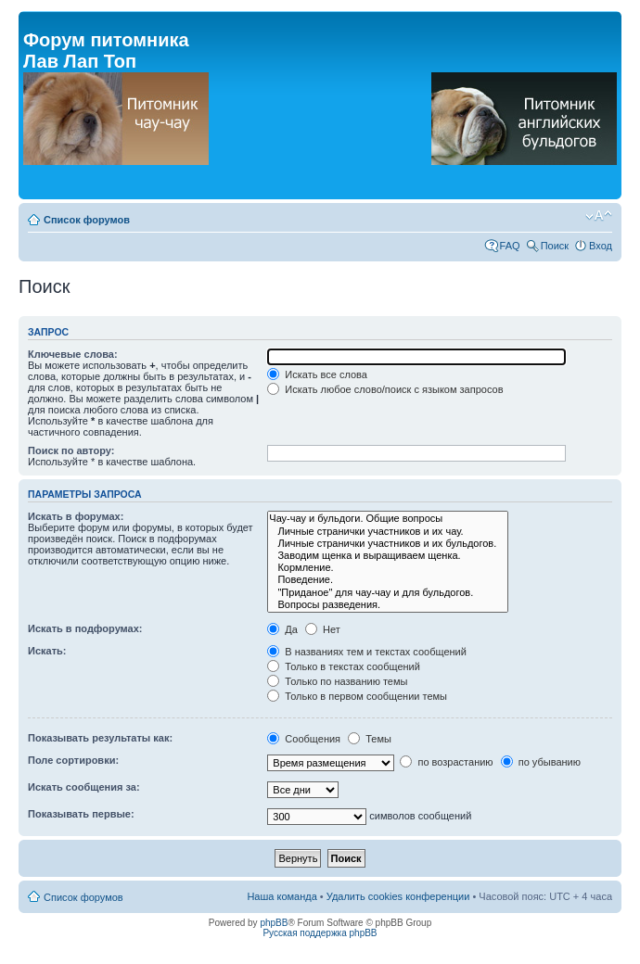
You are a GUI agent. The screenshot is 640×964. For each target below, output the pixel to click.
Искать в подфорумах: (85, 628)
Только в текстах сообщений (343, 666)
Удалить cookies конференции (398, 896)
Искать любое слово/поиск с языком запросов (385, 389)
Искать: (47, 650)
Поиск (555, 245)
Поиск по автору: (71, 450)
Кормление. (387, 568)
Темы (369, 738)
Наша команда (281, 896)
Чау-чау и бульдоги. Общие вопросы (387, 519)
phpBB (274, 923)
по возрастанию (446, 761)
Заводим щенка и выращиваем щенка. (387, 556)
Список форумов (87, 219)
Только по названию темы (337, 681)
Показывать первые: (81, 813)
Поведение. (387, 580)
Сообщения (303, 738)
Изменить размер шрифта (598, 216)
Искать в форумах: (75, 516)
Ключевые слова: (73, 354)
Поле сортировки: (73, 760)
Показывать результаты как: (100, 737)
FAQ (510, 245)
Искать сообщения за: (84, 787)
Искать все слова (317, 374)
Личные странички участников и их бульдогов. (387, 544)
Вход (600, 245)
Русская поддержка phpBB (319, 933)
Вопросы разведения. (387, 605)
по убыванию (541, 761)
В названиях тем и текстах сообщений (367, 651)
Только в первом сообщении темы (357, 696)
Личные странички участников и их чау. (387, 532)
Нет (322, 629)
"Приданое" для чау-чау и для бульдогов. (387, 593)
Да (282, 629)
